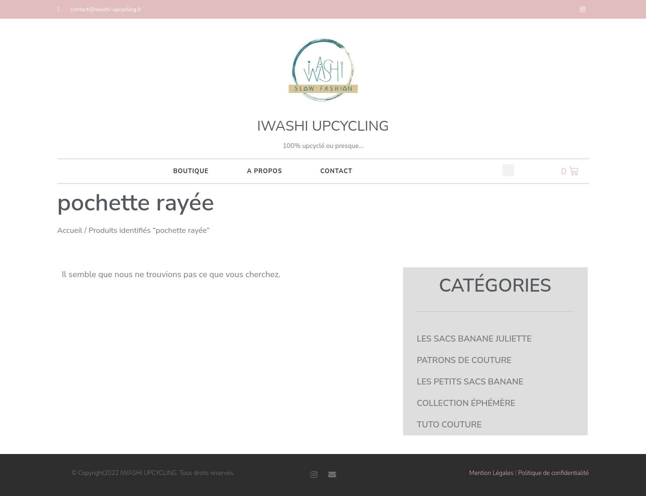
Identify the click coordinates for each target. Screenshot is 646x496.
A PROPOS (264, 171)
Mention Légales (491, 473)
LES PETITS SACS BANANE (470, 381)
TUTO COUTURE (449, 424)
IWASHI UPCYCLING (323, 126)
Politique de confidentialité (553, 473)
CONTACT (336, 171)
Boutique (190, 171)
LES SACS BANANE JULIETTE (474, 338)
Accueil (70, 230)
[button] (508, 170)
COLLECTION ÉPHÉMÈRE (466, 403)
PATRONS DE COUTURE (464, 360)
